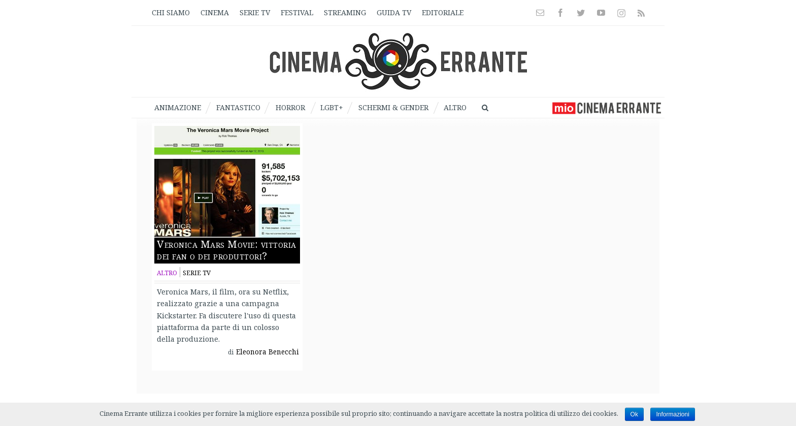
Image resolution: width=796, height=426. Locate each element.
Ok (634, 414)
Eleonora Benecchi (267, 351)
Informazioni (672, 414)
